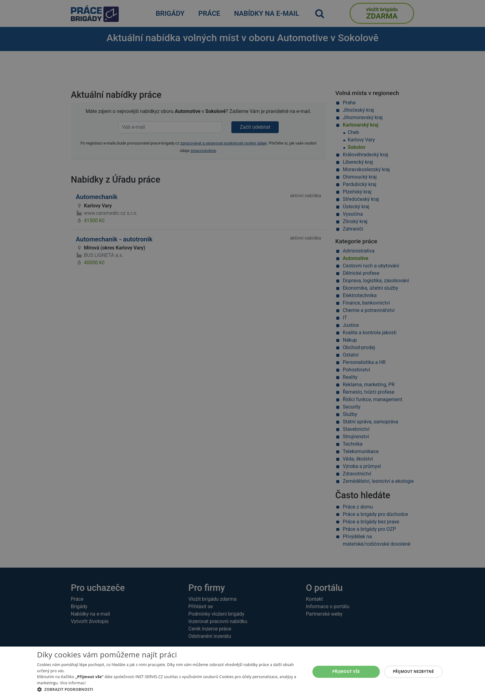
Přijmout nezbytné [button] (413, 671)
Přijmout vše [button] (346, 671)
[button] (169, 689)
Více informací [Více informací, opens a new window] (73, 683)
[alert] (242, 348)
